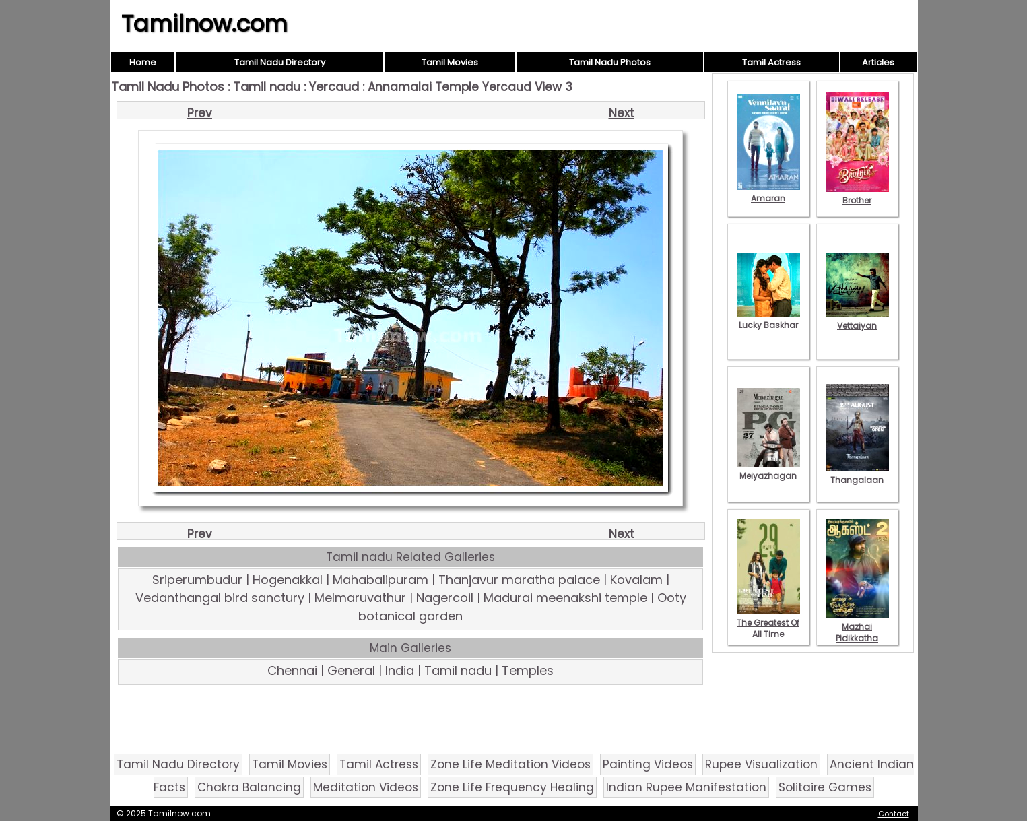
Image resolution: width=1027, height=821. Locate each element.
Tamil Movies (450, 62)
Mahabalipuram (380, 579)
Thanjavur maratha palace (519, 579)
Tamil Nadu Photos (610, 62)
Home (142, 62)
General (351, 670)
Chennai (292, 670)
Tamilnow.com (204, 23)
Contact (893, 813)
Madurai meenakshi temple (565, 597)
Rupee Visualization (761, 764)
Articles (878, 62)
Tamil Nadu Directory (279, 62)
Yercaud (334, 86)
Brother (857, 194)
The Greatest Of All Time (768, 622)
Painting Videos (648, 764)
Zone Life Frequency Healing (512, 787)
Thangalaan (857, 474)
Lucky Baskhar (768, 319)
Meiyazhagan (768, 470)
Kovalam (636, 579)
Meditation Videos (365, 787)
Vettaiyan (857, 319)
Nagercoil (444, 597)
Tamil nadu (266, 86)
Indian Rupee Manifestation (686, 787)
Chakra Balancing (249, 787)
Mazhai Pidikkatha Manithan (857, 632)
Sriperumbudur (197, 579)
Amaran (768, 192)
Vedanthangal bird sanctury (219, 597)
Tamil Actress (771, 62)
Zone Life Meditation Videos (510, 764)
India (399, 670)
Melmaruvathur (360, 597)
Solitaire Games (824, 787)
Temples (528, 670)
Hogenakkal (288, 579)
